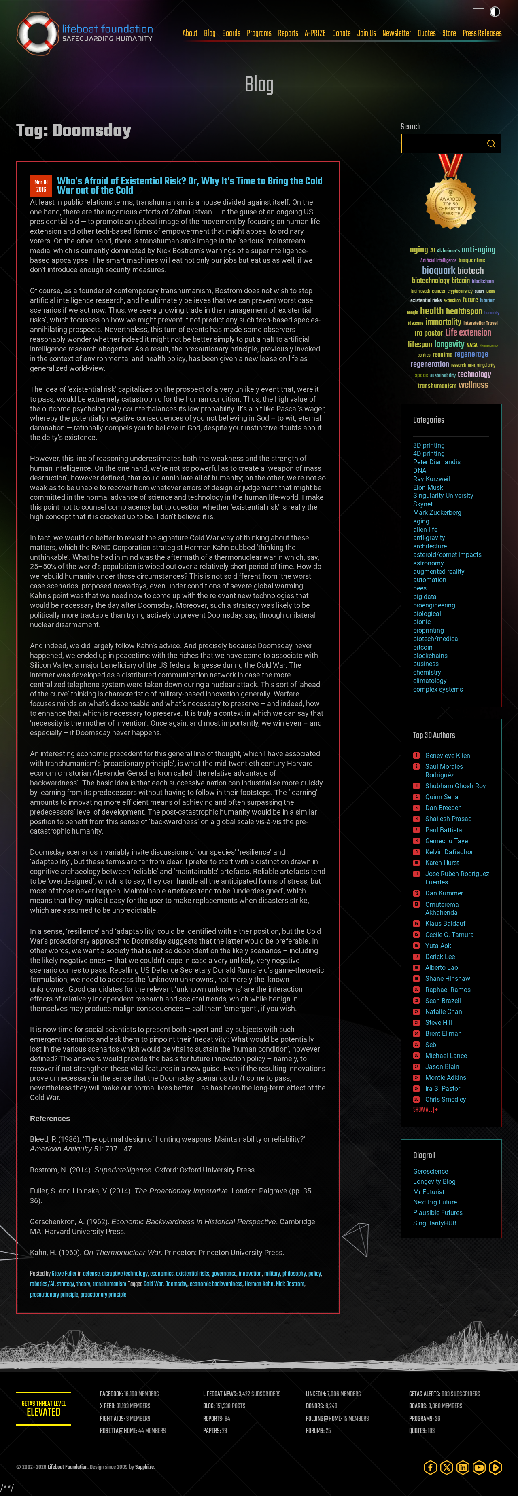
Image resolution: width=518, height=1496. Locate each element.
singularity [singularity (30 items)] (486, 365)
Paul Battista (443, 830)
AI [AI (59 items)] (432, 251)
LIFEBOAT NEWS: (221, 1394)
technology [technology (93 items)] (474, 375)
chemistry (427, 672)
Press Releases (482, 33)
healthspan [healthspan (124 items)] (464, 312)
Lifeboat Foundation (67, 1467)
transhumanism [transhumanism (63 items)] (437, 386)
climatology (430, 681)
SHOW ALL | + (425, 1110)
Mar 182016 (41, 186)
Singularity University (443, 495)
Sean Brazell (443, 1001)
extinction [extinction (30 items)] (452, 301)
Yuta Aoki (439, 946)
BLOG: (210, 1406)
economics (162, 1274)
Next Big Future (435, 1202)
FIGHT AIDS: (114, 1419)
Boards (231, 33)
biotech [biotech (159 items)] (470, 271)
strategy (65, 1284)
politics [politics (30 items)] (424, 355)
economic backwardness (216, 1284)
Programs (259, 33)
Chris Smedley (445, 1099)
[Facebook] (430, 1467)
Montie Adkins (445, 1077)
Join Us (366, 33)
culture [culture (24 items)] (479, 292)
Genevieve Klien (447, 756)
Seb (430, 1045)
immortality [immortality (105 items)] (443, 322)
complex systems (438, 689)
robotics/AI (42, 1284)
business (426, 664)
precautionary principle (54, 1295)
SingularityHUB (434, 1223)
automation (429, 580)
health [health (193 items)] (432, 311)
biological (427, 614)
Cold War (153, 1284)
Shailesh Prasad (448, 819)
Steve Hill (438, 1022)
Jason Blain (442, 1067)
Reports (288, 33)
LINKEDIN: (317, 1394)
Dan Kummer (444, 893)
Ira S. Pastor (442, 1088)
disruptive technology (125, 1274)
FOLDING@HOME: (325, 1419)
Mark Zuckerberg (437, 512)
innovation (250, 1274)
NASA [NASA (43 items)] (472, 346)
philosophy (294, 1274)
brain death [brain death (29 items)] (420, 291)
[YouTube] (479, 1467)
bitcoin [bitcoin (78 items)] (461, 281)
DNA (419, 470)
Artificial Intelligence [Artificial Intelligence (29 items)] (438, 261)
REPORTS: (214, 1419)
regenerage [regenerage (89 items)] (471, 354)
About (190, 33)
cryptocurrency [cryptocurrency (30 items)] (460, 291)
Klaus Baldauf (445, 923)
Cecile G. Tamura (449, 935)
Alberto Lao (441, 967)
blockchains (430, 656)
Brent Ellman (443, 1033)
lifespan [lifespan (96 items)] (420, 344)
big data (425, 597)
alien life (425, 529)
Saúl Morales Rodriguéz (444, 771)
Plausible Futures (438, 1213)
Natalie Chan (443, 1012)
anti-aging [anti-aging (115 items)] (479, 250)
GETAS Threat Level (44, 1410)
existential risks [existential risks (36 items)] (426, 301)
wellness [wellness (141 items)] (473, 385)
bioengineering (434, 605)
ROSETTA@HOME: (120, 1431)
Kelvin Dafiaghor (449, 852)
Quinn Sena (442, 797)
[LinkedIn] (462, 1467)
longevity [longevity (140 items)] (449, 344)
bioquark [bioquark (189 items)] (438, 271)
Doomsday (176, 1284)
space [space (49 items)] (421, 375)
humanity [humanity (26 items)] (491, 313)
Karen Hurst (442, 863)
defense (91, 1274)
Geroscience (430, 1171)
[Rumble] (495, 1467)
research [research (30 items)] (458, 365)
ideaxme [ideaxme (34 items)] (415, 324)
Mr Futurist (428, 1192)
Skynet (423, 504)
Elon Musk (428, 487)
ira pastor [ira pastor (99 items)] (428, 333)
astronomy (428, 563)
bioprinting (428, 630)
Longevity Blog (434, 1181)
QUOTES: (418, 1431)
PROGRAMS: (422, 1419)
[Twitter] (446, 1467)
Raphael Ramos (448, 990)
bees (420, 588)
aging (421, 521)
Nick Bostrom (290, 1284)
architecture (430, 546)
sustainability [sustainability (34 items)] (443, 376)
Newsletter (396, 33)
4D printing (429, 453)
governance (224, 1274)
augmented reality (439, 572)
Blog (210, 33)
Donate (341, 33)
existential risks (192, 1274)
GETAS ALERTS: (425, 1394)
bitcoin (423, 647)
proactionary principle (103, 1295)
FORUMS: (316, 1431)
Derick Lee (440, 957)
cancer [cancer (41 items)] (439, 291)
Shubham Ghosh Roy (455, 786)
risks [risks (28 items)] (471, 365)
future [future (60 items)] (470, 300)
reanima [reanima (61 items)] (442, 355)
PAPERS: (213, 1431)
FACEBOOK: (113, 1394)
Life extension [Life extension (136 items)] (468, 333)
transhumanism (109, 1284)
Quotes (427, 33)
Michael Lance (446, 1056)
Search (491, 143)
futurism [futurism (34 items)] (487, 301)
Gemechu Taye (446, 841)
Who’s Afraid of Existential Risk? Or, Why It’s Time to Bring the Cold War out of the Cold (190, 186)
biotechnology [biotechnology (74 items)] (431, 281)
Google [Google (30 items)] (412, 313)
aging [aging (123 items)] (419, 250)
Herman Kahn (259, 1284)
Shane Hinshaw (447, 978)
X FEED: (109, 1406)
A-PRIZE (315, 33)
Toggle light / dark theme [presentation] (495, 11)
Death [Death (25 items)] (490, 292)
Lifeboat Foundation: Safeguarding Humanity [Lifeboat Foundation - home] (85, 33)
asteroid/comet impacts (447, 555)
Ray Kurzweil (431, 479)
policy (314, 1274)
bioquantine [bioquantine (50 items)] (472, 260)
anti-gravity (429, 538)
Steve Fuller (64, 1274)
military (272, 1274)
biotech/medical (436, 639)
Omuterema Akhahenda (442, 909)
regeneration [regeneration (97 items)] (430, 364)
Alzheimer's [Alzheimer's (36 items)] (448, 251)
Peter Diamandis (437, 462)
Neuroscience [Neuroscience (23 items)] (489, 346)
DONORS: (316, 1406)
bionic (422, 622)
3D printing (429, 445)
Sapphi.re (144, 1467)
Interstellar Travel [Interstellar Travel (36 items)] (480, 324)
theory (83, 1284)
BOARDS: (419, 1406)
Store (449, 33)
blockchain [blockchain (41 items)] (483, 282)
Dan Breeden (443, 808)
